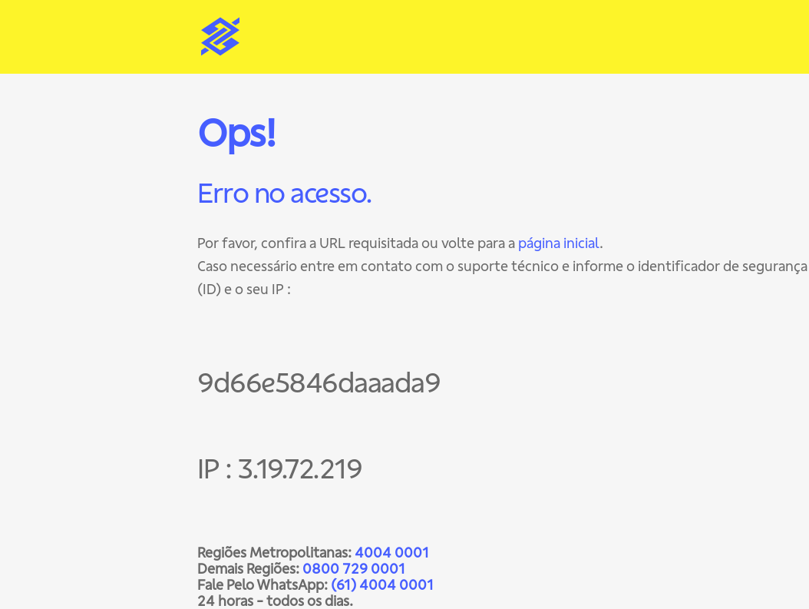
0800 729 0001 (353, 569)
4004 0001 (392, 552)
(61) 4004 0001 (382, 585)
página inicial (558, 243)
